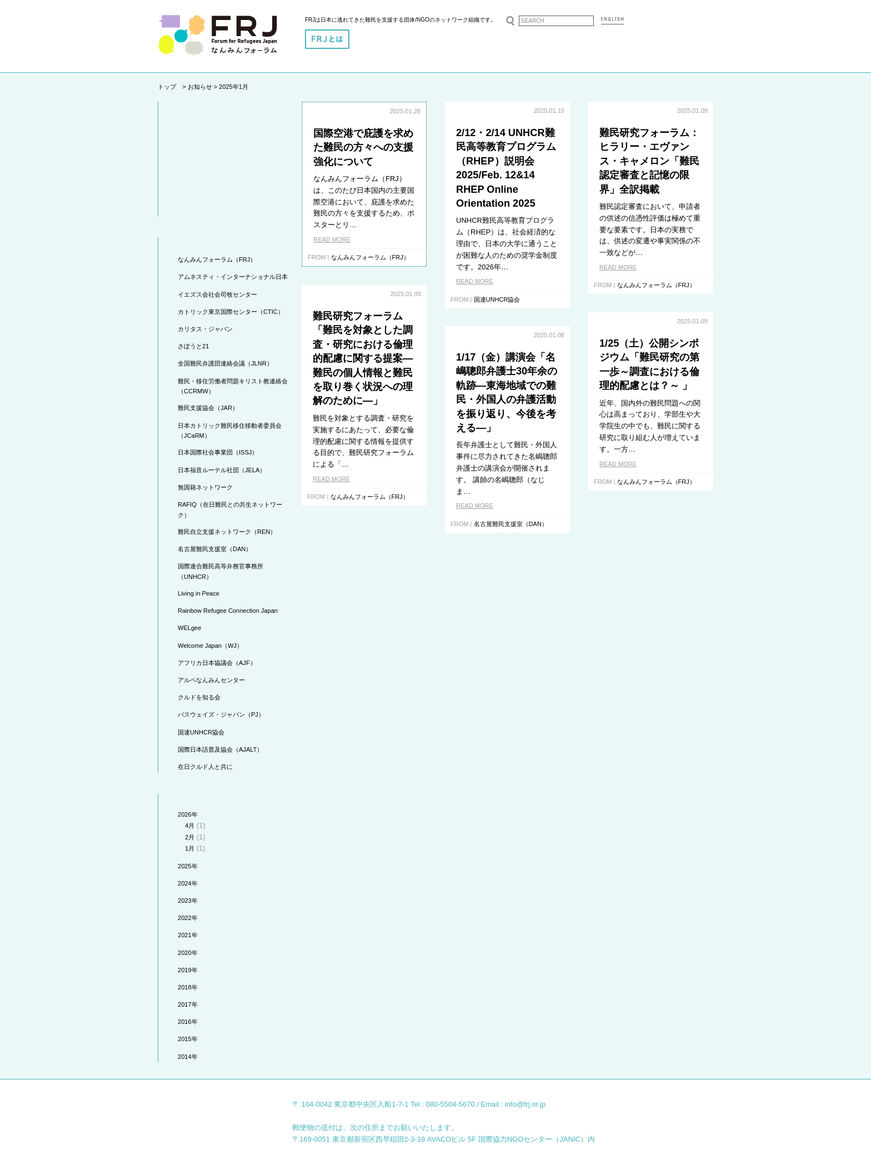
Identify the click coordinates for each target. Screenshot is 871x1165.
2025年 (188, 866)
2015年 (188, 1039)
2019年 (188, 970)
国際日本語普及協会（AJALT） (220, 749)
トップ (167, 86)
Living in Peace (198, 593)
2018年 (188, 987)
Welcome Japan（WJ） (210, 645)
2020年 (188, 952)
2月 (189, 837)
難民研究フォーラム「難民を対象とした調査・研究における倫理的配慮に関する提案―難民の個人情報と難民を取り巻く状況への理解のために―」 (363, 359)
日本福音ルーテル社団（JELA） (222, 470)
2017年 (188, 1004)
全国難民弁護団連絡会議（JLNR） (225, 363)
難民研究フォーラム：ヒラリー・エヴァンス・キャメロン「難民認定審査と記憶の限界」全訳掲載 (649, 161)
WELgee (189, 627)
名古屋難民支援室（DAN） (215, 549)
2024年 (188, 883)
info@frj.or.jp (525, 1104)
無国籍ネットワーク (205, 487)
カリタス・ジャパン (205, 329)
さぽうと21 (193, 346)
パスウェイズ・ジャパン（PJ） (221, 714)
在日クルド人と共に (205, 766)
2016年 (188, 1021)
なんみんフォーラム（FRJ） (217, 259)
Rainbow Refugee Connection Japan (228, 610)
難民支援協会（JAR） (208, 407)
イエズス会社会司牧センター (217, 294)
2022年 (188, 917)
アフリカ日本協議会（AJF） (217, 662)
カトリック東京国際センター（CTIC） (231, 311)
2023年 (188, 900)
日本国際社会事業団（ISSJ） (218, 452)
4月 (189, 825)
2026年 (188, 814)
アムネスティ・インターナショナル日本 (233, 276)
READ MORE (332, 239)
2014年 (188, 1056)
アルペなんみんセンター (211, 680)
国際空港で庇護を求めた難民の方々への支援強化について (363, 147)
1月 (189, 848)
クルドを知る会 (199, 697)
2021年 (188, 935)
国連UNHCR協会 (201, 732)
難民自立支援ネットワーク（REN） (227, 531)
